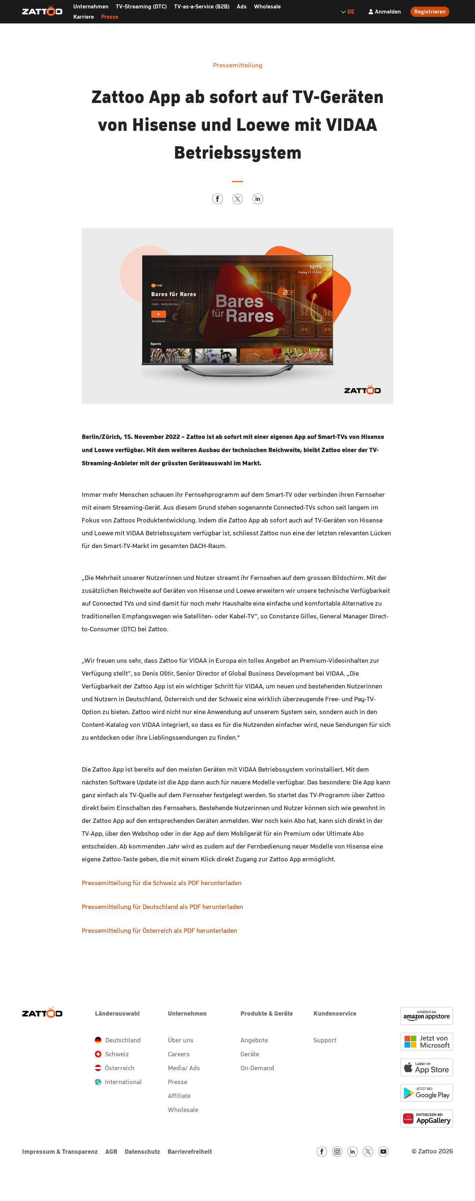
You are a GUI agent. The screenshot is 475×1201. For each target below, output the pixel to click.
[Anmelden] (384, 12)
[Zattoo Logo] (42, 10)
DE (347, 11)
